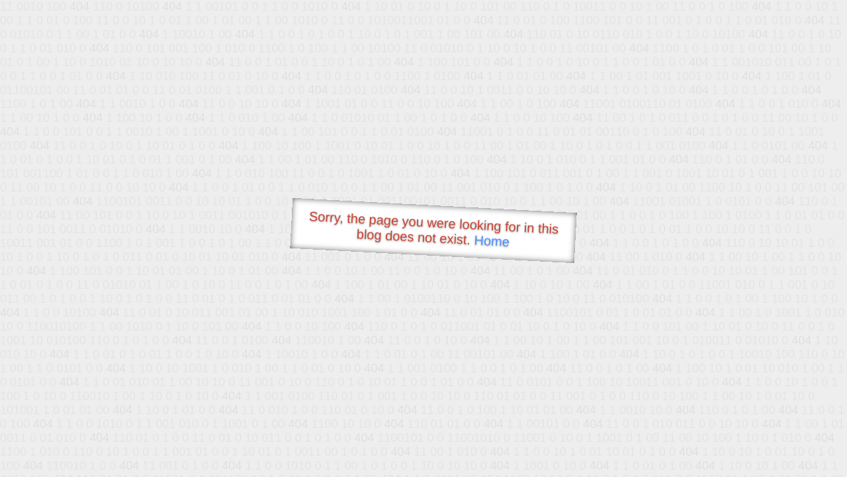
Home (492, 241)
